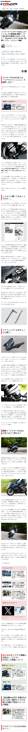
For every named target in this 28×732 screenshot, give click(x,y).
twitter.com (4, 618)
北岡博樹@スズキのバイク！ (13, 46)
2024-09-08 (9, 45)
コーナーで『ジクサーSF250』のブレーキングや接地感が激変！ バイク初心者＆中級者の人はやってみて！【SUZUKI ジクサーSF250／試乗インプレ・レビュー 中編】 (14, 36)
